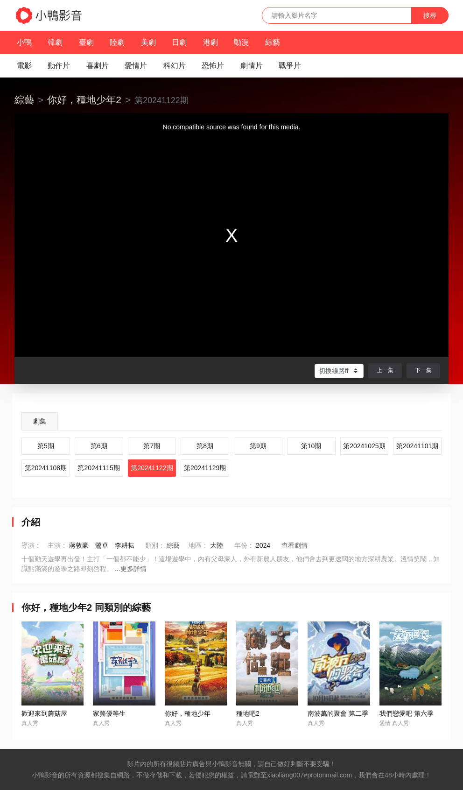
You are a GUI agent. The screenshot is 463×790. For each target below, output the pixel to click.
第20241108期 (46, 468)
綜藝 (272, 42)
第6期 (99, 446)
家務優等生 (109, 713)
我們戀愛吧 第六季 (406, 713)
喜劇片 (97, 66)
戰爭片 (290, 66)
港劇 (210, 42)
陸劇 (117, 42)
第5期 (45, 446)
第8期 (204, 446)
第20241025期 (364, 446)
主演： (57, 545)
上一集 (385, 370)
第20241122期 (152, 468)
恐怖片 (213, 66)
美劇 (148, 42)
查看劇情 (294, 545)
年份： (244, 545)
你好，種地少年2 (84, 99)
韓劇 (55, 42)
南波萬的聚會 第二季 (338, 713)
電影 (24, 66)
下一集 (423, 370)
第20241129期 (205, 468)
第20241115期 (98, 468)
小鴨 (24, 42)
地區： (198, 545)
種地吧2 (248, 713)
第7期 (151, 446)
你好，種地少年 (187, 713)
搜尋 (429, 15)
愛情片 (136, 66)
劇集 (39, 421)
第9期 (258, 446)
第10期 (311, 446)
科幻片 (174, 66)
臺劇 (86, 42)
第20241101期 (417, 446)
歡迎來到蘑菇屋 (44, 713)
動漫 (241, 42)
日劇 (179, 42)
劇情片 (251, 66)
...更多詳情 (131, 568)
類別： (155, 545)
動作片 (59, 66)
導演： (31, 545)
